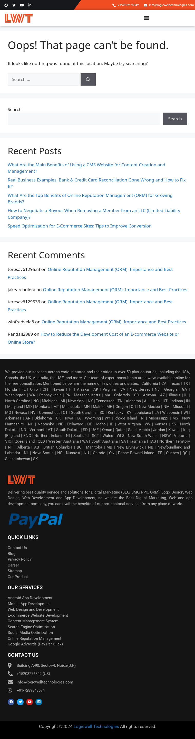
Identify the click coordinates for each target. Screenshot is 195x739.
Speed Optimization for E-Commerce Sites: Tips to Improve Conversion (80, 226)
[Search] (88, 79)
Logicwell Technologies (96, 726)
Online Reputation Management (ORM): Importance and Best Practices (115, 290)
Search (15, 109)
